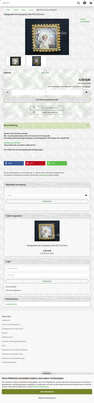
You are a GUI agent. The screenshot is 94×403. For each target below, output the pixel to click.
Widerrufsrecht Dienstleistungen (13, 358)
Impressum (6, 320)
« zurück (16, 10)
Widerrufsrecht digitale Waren (12, 354)
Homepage (42, 175)
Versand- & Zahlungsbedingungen (14, 341)
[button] (7, 92)
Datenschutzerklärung (41, 387)
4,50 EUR (47, 251)
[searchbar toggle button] (78, 3)
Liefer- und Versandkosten (11, 324)
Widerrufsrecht (7, 337)
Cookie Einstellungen (9, 362)
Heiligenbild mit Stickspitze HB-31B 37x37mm (47, 245)
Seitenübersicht (11, 304)
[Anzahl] (47, 92)
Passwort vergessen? (13, 290)
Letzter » (32, 10)
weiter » (23, 10)
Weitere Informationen (47, 398)
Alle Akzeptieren (47, 392)
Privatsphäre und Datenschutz (12, 329)
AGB (3, 346)
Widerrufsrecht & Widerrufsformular (14, 350)
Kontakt (4, 333)
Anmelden (47, 201)
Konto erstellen (11, 287)
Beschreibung (10, 125)
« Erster (7, 10)
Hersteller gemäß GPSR (12, 143)
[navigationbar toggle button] (91, 3)
